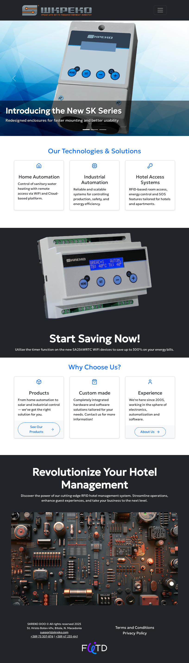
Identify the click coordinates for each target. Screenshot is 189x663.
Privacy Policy (135, 633)
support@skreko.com (54, 632)
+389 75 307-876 (42, 636)
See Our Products (41, 429)
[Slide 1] (86, 129)
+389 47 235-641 (67, 636)
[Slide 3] (102, 129)
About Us (150, 432)
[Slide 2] (94, 129)
